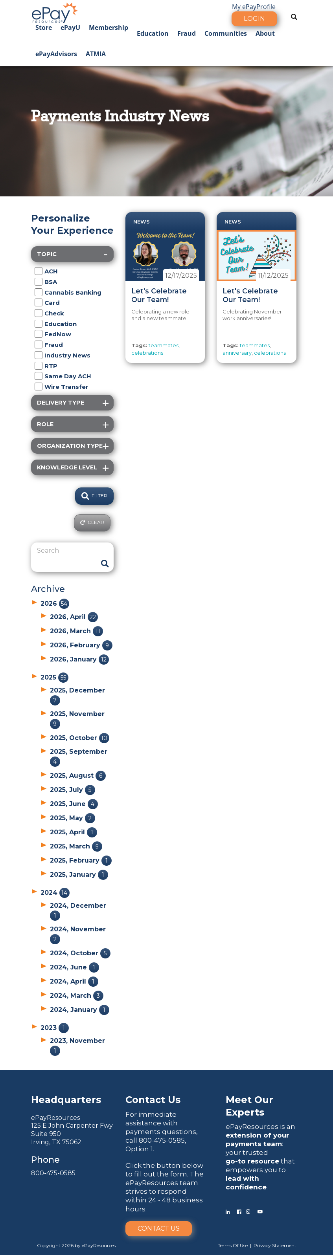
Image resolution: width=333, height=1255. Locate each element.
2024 (55, 892)
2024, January (79, 1009)
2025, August (78, 775)
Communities (225, 33)
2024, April (74, 981)
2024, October (80, 953)
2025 (54, 677)
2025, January (79, 874)
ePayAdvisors (56, 53)
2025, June (74, 804)
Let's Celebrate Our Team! (159, 295)
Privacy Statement (275, 1245)
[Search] (66, 550)
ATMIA (96, 53)
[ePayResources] (54, 11)
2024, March (76, 995)
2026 (54, 603)
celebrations (147, 353)
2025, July (72, 789)
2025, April (73, 832)
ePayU (70, 27)
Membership (108, 27)
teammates (163, 345)
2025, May (72, 818)
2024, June (74, 967)
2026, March (76, 631)
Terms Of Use (233, 1245)
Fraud (186, 33)
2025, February (81, 860)
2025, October (79, 738)
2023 (54, 1027)
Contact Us (159, 1228)
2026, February (81, 645)
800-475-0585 (53, 1173)
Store (43, 27)
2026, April (74, 617)
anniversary (237, 353)
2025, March (76, 846)
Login (254, 18)
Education (153, 33)
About (265, 33)
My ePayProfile (254, 6)
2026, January (79, 659)
